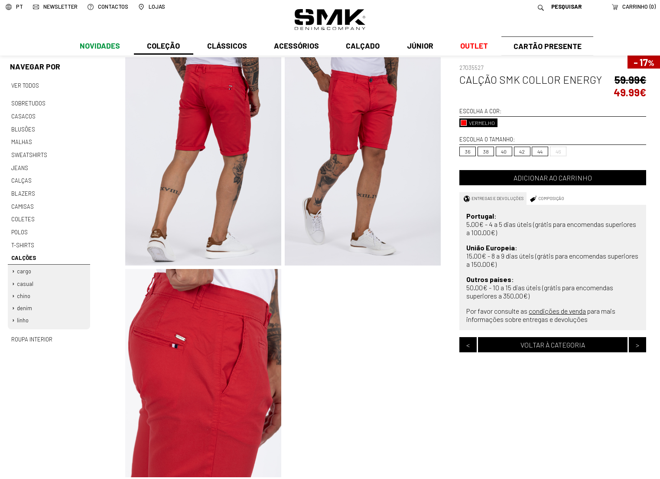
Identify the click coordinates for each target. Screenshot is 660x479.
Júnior (418, 46)
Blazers (23, 188)
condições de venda (557, 311)
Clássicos (226, 46)
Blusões (23, 127)
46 (558, 151)
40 (504, 151)
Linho (23, 310)
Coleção (162, 46)
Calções (23, 250)
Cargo (24, 263)
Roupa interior (31, 329)
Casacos (23, 115)
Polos (19, 225)
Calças (21, 176)
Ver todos (25, 85)
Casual (25, 275)
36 (468, 151)
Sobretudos (28, 102)
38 (486, 151)
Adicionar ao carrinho (553, 178)
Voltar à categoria (552, 345)
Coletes (23, 213)
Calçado (361, 46)
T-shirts (22, 238)
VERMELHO (478, 123)
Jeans (19, 164)
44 (540, 151)
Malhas (21, 139)
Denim (25, 298)
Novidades (100, 46)
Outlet (472, 46)
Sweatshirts (29, 151)
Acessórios (295, 46)
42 (522, 151)
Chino (24, 287)
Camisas (22, 201)
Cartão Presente (546, 46)
